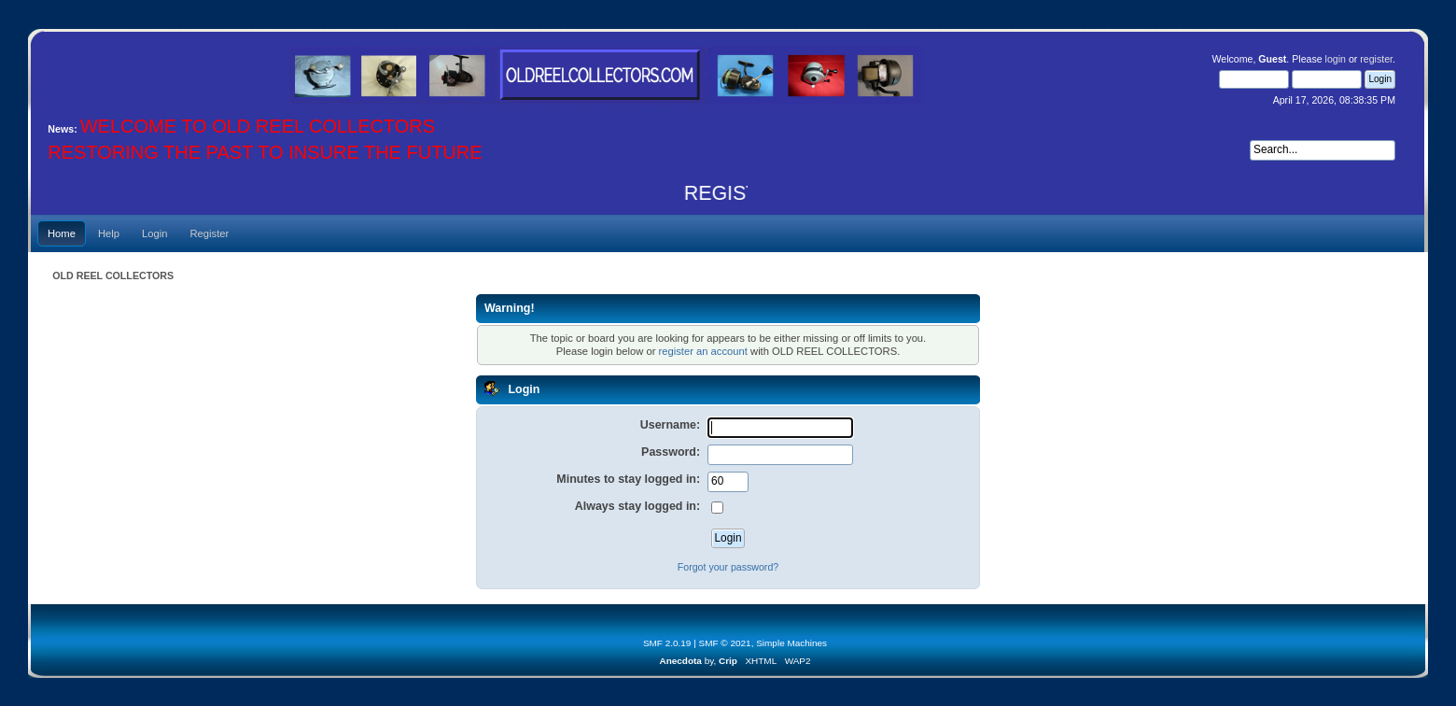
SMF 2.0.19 (667, 643)
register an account (702, 351)
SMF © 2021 (725, 643)
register (1376, 58)
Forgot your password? (728, 566)
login (1335, 58)
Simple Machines (791, 643)
